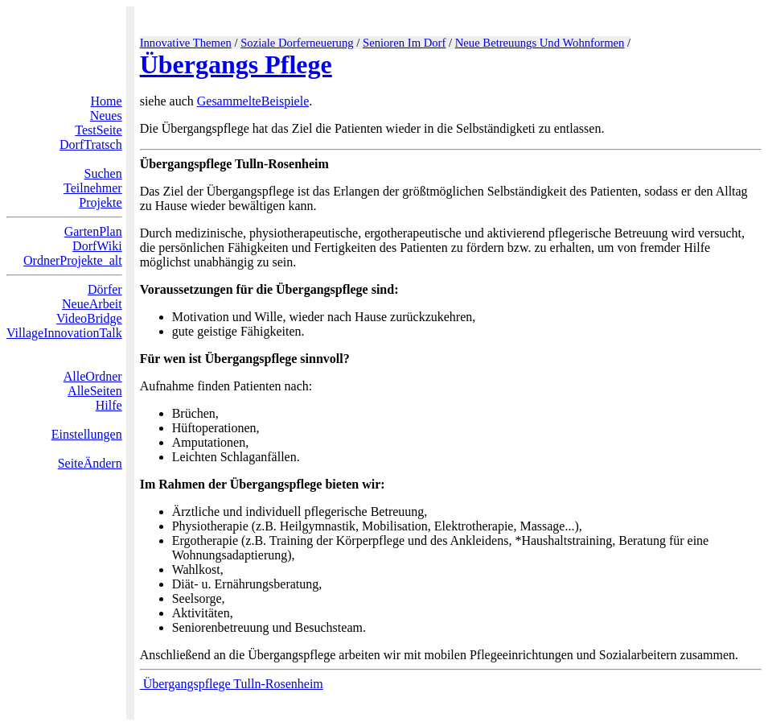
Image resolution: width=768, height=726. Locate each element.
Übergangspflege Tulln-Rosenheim (231, 684)
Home (106, 101)
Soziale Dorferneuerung (296, 42)
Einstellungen (86, 434)
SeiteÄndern (90, 463)
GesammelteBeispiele (253, 101)
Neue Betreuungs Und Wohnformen (540, 42)
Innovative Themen (186, 42)
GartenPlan (93, 231)
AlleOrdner (93, 376)
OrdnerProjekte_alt (72, 260)
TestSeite (98, 130)
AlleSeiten (95, 391)
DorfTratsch (91, 144)
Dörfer (105, 289)
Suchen (103, 173)
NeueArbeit (92, 304)
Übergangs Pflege (236, 64)
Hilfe (109, 405)
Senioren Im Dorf (404, 42)
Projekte (100, 202)
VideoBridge (89, 318)
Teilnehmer (93, 188)
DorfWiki (97, 246)
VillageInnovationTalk (64, 333)
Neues (106, 115)
